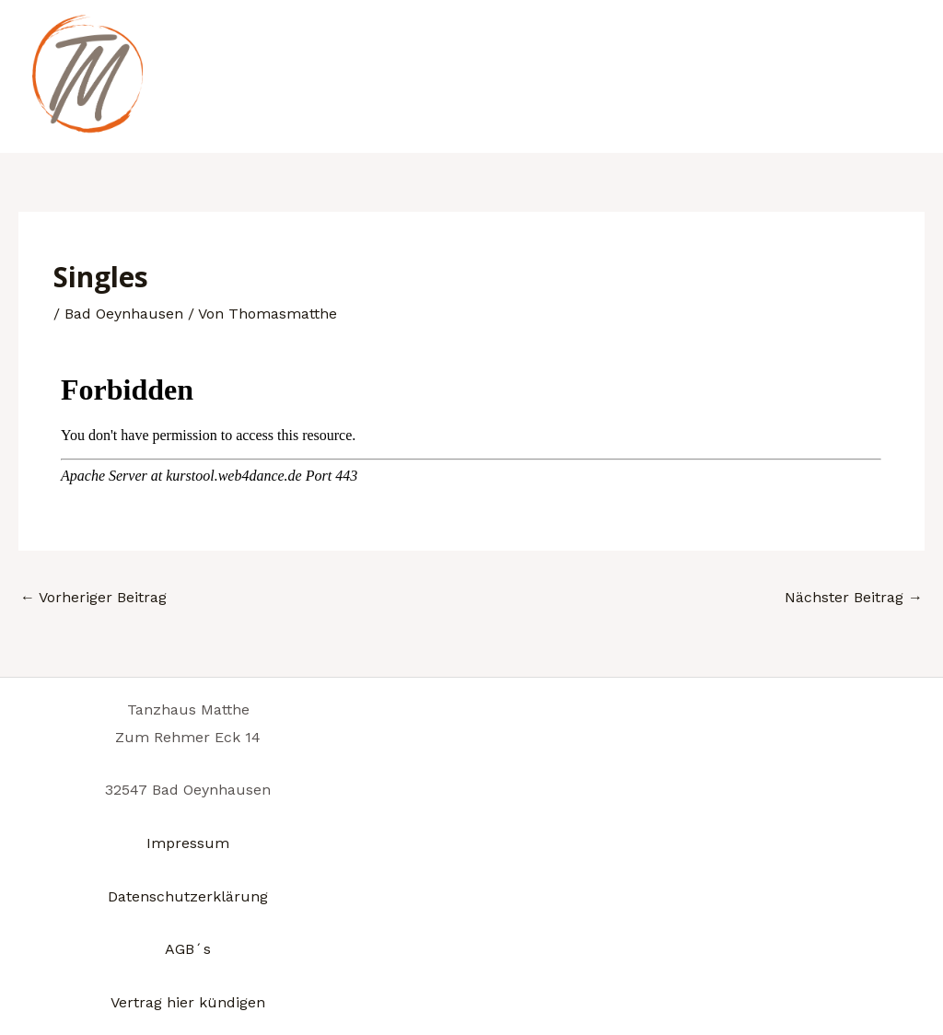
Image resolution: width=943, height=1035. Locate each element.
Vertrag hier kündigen (188, 1002)
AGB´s (188, 949)
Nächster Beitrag (854, 597)
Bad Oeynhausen (123, 313)
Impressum (187, 843)
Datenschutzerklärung (188, 896)
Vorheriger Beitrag (93, 597)
